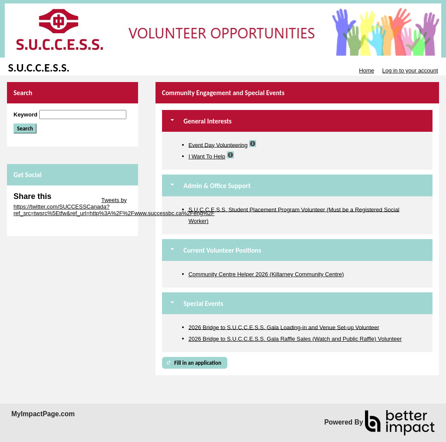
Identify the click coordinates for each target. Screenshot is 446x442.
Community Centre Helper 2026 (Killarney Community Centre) (266, 274)
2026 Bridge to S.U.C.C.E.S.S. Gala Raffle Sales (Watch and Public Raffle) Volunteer (295, 339)
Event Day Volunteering (218, 144)
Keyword (25, 114)
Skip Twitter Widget (75, 200)
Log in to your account (410, 70)
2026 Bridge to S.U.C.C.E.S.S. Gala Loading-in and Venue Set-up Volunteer (284, 327)
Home (366, 70)
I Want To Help (207, 156)
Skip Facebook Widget (42, 226)
